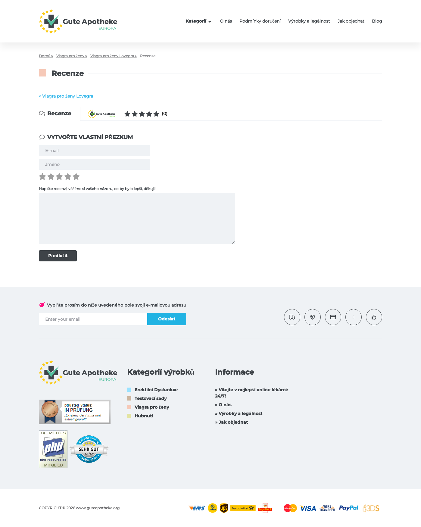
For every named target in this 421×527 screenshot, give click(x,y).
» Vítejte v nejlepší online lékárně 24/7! (251, 393)
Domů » (46, 56)
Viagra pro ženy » (71, 56)
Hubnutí (144, 416)
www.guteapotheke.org (98, 508)
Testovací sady (151, 398)
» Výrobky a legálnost (238, 413)
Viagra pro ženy (152, 407)
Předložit (57, 255)
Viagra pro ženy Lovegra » (113, 56)
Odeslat (166, 319)
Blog (377, 21)
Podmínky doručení (260, 21)
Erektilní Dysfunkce (156, 389)
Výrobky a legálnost (309, 21)
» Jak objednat (231, 422)
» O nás (223, 404)
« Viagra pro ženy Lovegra (66, 96)
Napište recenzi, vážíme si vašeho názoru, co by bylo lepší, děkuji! (97, 188)
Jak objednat (351, 21)
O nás (226, 21)
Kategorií (199, 21)
